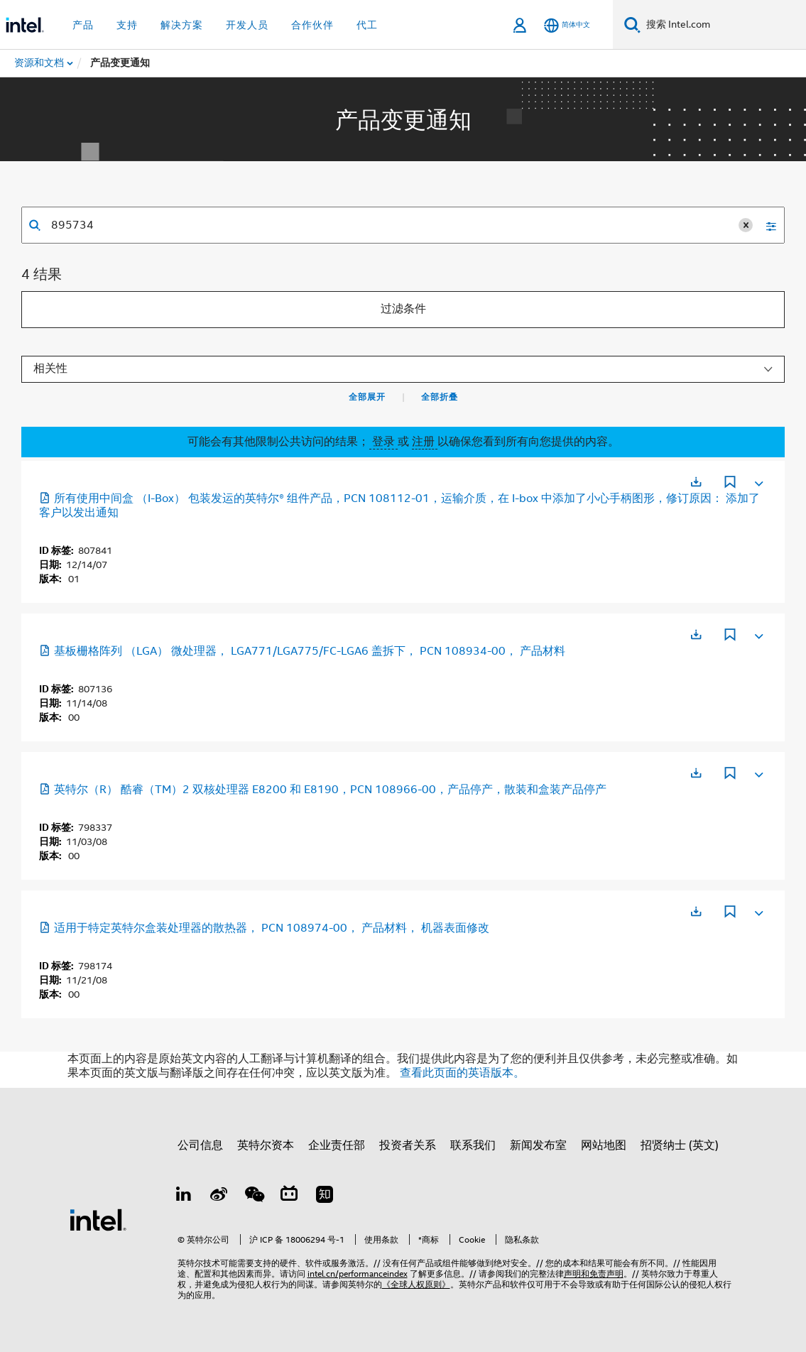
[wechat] (254, 1196)
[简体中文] (567, 25)
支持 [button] (127, 24)
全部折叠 (439, 397)
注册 (424, 442)
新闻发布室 (538, 1145)
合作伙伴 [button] (312, 24)
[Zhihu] (324, 1196)
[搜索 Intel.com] (723, 25)
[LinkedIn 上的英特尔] (184, 1196)
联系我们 (473, 1145)
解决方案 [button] (181, 24)
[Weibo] (219, 1196)
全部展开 (367, 397)
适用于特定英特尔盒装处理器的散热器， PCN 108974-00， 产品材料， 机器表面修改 (264, 928)
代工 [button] (367, 24)
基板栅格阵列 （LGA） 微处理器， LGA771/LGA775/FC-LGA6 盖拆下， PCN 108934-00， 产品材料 (302, 651)
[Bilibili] (289, 1196)
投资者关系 (407, 1145)
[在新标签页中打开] (695, 481)
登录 (383, 442)
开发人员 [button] (247, 24)
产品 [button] (83, 24)
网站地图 (603, 1145)
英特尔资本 (265, 1145)
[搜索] (632, 24)
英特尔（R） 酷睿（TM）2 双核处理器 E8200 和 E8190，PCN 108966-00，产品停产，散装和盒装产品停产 (322, 790)
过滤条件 (403, 309)
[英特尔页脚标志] (98, 1219)
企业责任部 (336, 1145)
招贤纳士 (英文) (680, 1145)
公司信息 (200, 1145)
